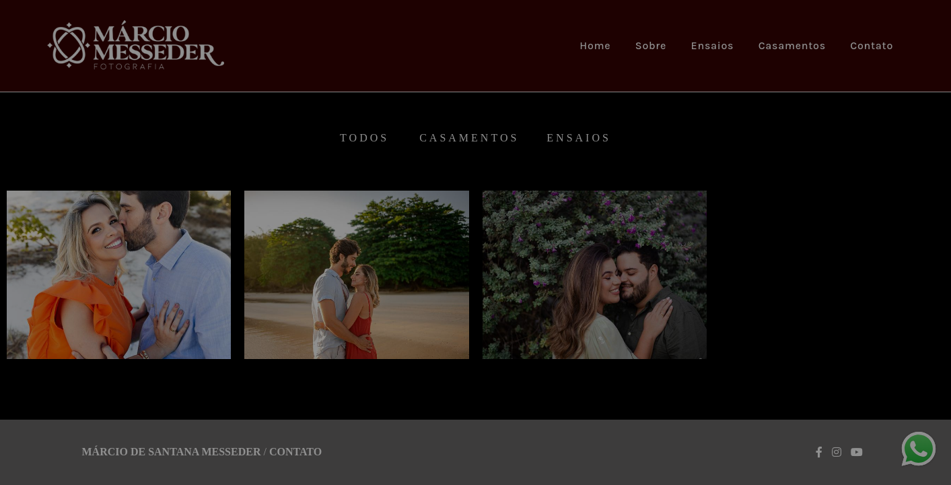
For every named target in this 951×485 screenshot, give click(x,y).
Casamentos (792, 45)
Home (594, 45)
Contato (871, 45)
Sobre (650, 45)
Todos (364, 138)
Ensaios (712, 45)
